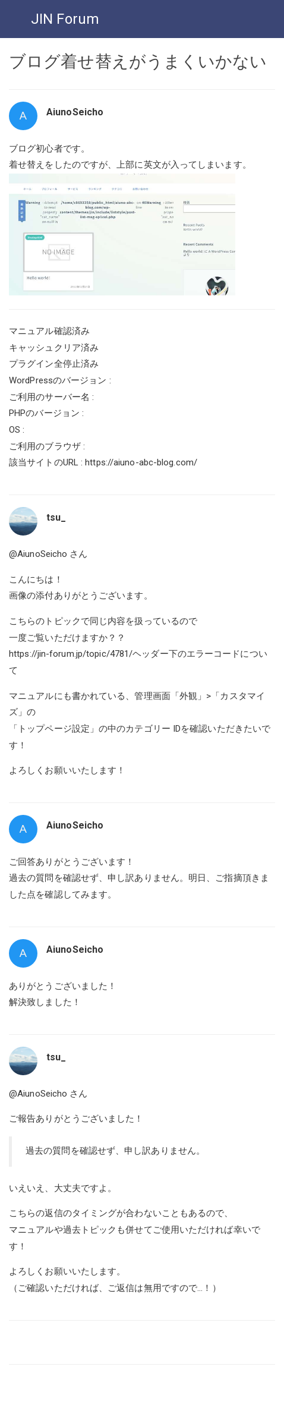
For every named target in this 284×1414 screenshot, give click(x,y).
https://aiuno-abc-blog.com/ (141, 462)
